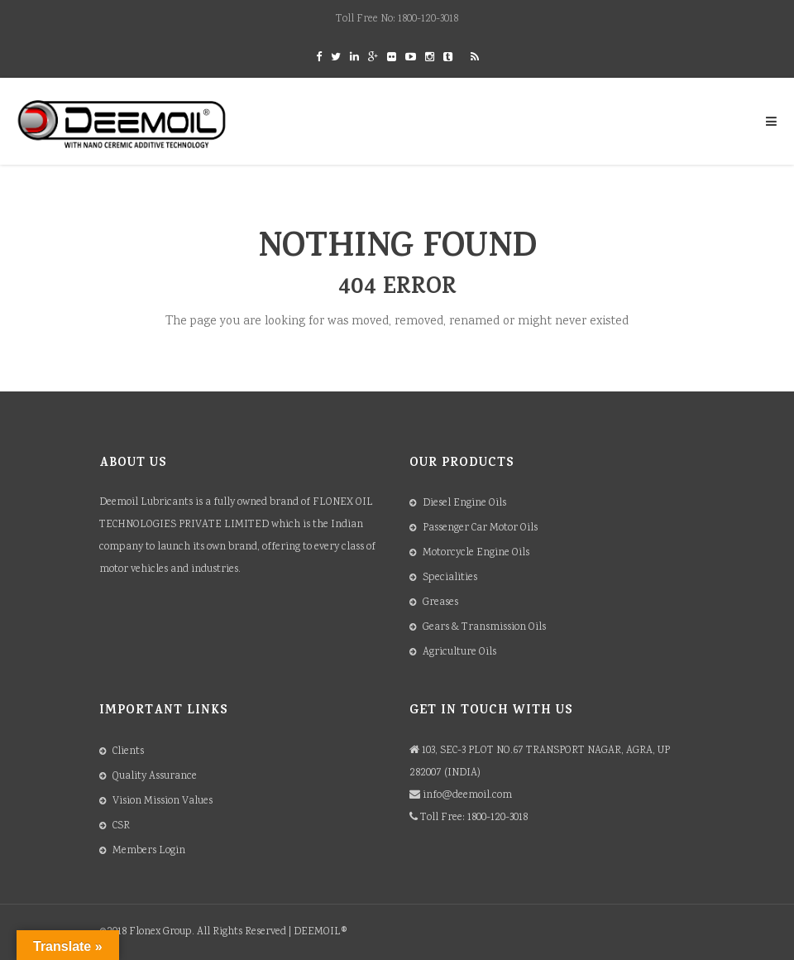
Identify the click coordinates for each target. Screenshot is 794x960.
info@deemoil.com (467, 796)
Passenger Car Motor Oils (480, 528)
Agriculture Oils (459, 652)
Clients (128, 752)
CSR (121, 826)
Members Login (148, 851)
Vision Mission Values (162, 801)
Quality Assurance (154, 777)
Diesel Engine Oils (464, 503)
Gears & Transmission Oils (484, 628)
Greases (440, 603)
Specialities (450, 578)
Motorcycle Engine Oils (476, 553)
